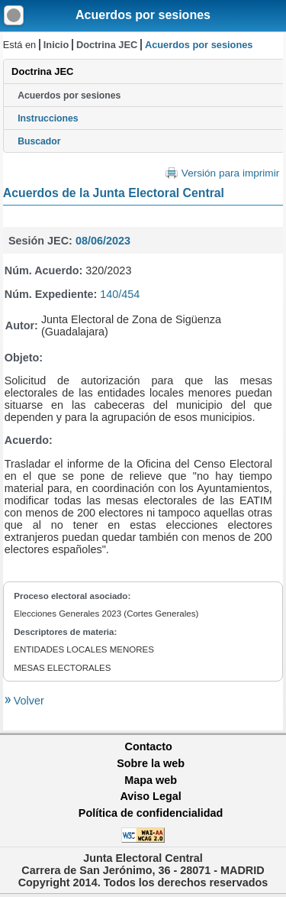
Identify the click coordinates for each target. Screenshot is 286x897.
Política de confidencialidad (151, 813)
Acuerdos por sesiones (143, 14)
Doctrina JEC (106, 44)
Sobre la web (151, 763)
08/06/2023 (103, 241)
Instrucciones (48, 118)
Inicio (56, 44)
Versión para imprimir (230, 173)
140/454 (120, 294)
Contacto (148, 746)
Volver (27, 701)
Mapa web (150, 780)
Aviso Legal (150, 796)
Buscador (39, 141)
